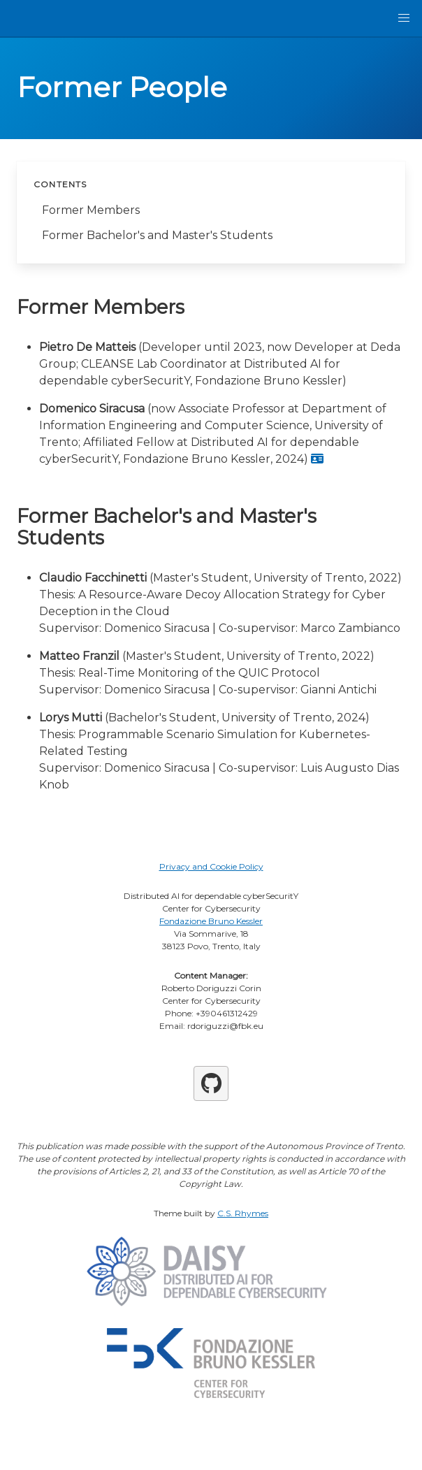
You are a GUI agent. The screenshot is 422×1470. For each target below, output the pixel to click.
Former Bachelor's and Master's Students (157, 235)
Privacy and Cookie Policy (211, 866)
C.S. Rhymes (242, 1213)
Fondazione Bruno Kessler (211, 921)
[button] (404, 18)
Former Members (91, 210)
